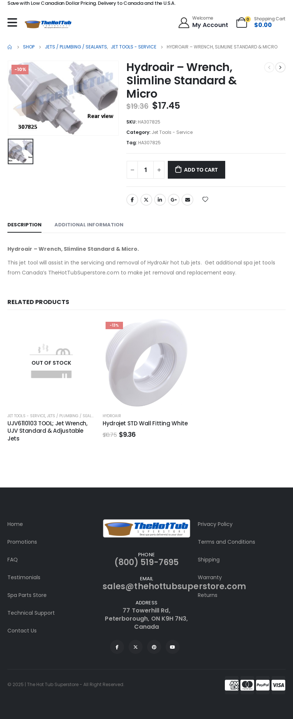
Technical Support (31, 613)
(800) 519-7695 (146, 562)
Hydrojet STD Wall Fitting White (145, 423)
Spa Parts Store (27, 595)
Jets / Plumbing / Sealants (74, 416)
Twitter (146, 200)
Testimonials (23, 577)
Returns (207, 595)
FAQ (12, 559)
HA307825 (149, 142)
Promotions (22, 542)
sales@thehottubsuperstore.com (174, 586)
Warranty (210, 577)
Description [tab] (24, 224)
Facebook (132, 200)
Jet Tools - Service (172, 132)
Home (15, 524)
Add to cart (201, 169)
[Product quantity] (145, 170)
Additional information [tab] (88, 224)
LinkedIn (160, 200)
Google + (174, 200)
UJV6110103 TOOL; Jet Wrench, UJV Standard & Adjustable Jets (47, 430)
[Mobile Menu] (14, 22)
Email (187, 200)
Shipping (209, 559)
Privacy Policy (215, 524)
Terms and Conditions (226, 542)
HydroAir (112, 416)
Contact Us (22, 630)
